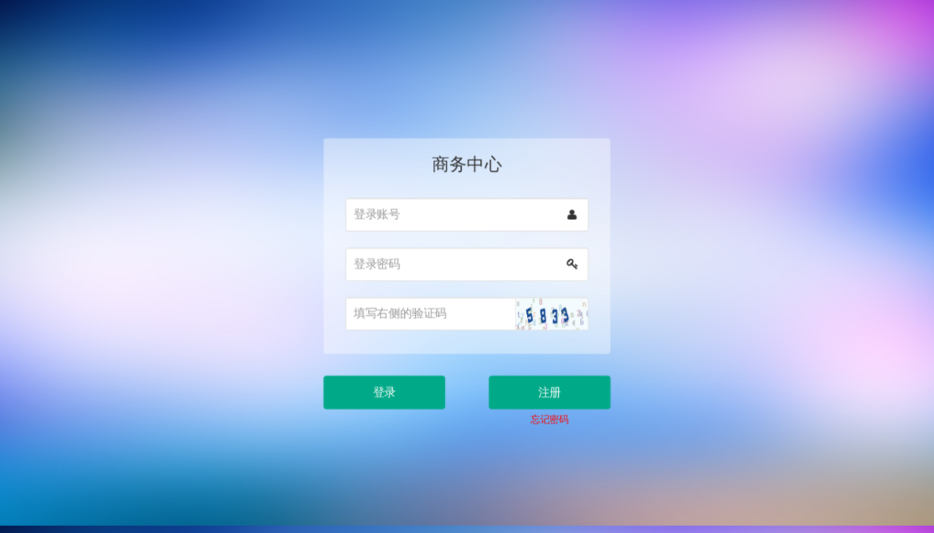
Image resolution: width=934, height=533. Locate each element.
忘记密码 (546, 413)
